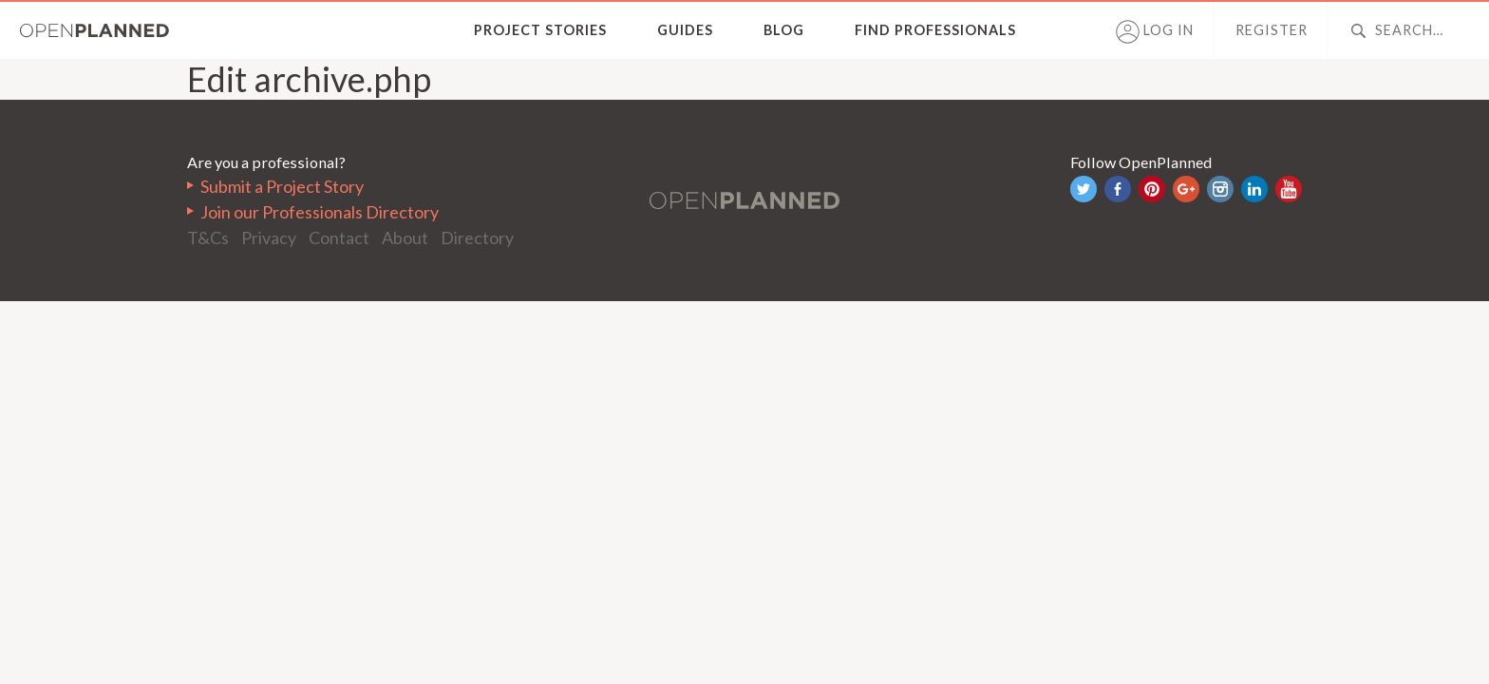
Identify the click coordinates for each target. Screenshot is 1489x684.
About (405, 237)
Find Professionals (935, 30)
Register (1271, 30)
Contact (339, 237)
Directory (477, 237)
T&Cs (208, 237)
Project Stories (540, 30)
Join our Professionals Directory (319, 211)
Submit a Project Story (282, 186)
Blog (783, 30)
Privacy (268, 237)
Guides (685, 30)
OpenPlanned (95, 30)
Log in (1155, 32)
